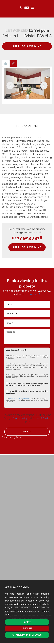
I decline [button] (27, 628)
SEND (27, 431)
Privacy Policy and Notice (19, 398)
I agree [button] (27, 622)
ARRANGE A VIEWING (27, 46)
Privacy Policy (19, 418)
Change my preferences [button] (27, 634)
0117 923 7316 (27, 237)
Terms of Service (41, 418)
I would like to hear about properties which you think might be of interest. (27, 384)
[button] (10, 85)
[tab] (6, 63)
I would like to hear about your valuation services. (27, 392)
